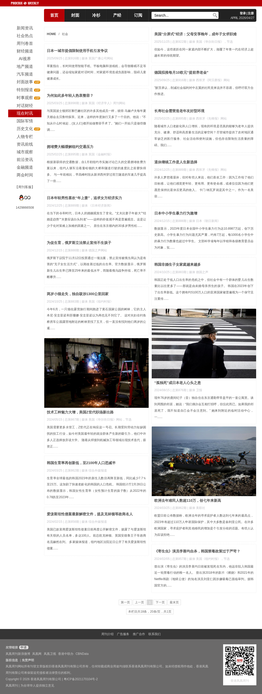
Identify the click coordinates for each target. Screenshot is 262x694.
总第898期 (72, 103)
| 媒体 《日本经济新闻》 (96, 205)
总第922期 (179, 42)
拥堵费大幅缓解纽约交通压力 (70, 147)
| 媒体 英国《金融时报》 (96, 154)
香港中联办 (65, 654)
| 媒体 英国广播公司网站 (96, 58)
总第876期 (179, 390)
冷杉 (96, 15)
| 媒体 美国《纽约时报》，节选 (208, 559)
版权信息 (12, 660)
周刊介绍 (107, 634)
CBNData (82, 654)
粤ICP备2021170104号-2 (81, 679)
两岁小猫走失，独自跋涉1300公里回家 (77, 294)
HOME (51, 34)
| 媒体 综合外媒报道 (93, 470)
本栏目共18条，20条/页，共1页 (149, 611)
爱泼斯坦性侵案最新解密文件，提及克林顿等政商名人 (90, 514)
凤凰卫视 (50, 654)
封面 (75, 15)
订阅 (138, 15)
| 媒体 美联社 (196, 508)
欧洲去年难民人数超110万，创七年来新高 (187, 500)
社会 (65, 34)
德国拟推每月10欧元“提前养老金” (181, 72)
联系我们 (154, 634)
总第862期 (179, 508)
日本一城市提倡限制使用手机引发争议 (77, 51)
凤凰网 (36, 654)
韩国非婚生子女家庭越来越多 (177, 264)
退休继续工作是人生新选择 (175, 162)
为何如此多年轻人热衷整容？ (70, 95)
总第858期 (72, 522)
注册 (251, 13)
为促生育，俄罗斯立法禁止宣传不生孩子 (79, 243)
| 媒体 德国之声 (197, 272)
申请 (23, 647)
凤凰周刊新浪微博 (18, 654)
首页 (54, 15)
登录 (243, 13)
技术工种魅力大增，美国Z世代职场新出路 (80, 412)
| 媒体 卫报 (194, 390)
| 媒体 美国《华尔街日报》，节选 (210, 42)
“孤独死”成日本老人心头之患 (177, 383)
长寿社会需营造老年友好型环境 (179, 111)
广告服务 (123, 634)
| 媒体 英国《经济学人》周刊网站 (102, 103)
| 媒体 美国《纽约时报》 (96, 301)
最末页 (174, 602)
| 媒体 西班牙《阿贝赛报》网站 (208, 80)
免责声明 (28, 660)
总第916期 (72, 58)
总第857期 (179, 559)
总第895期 (179, 118)
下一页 (160, 602)
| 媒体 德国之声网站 (93, 250)
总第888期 (179, 221)
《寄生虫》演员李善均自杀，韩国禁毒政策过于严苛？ (197, 551)
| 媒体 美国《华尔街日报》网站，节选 (106, 419)
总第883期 (179, 272)
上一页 (139, 602)
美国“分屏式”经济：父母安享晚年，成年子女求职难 (195, 34)
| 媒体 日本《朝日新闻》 (204, 221)
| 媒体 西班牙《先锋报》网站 (207, 118)
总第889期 (179, 170)
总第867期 (72, 419)
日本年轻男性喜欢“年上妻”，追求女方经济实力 (84, 198)
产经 (117, 15)
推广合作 (139, 634)
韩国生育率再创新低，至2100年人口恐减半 (81, 463)
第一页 (125, 602)
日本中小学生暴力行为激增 (175, 213)
